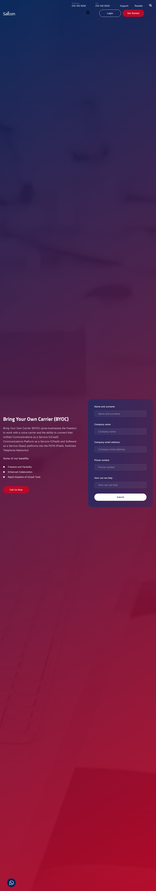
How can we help (104, 478)
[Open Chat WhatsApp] (11, 882)
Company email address (108, 442)
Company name (103, 424)
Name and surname (105, 406)
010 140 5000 (102, 5)
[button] (150, 5)
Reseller (139, 5)
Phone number (102, 460)
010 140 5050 (79, 5)
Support (124, 5)
